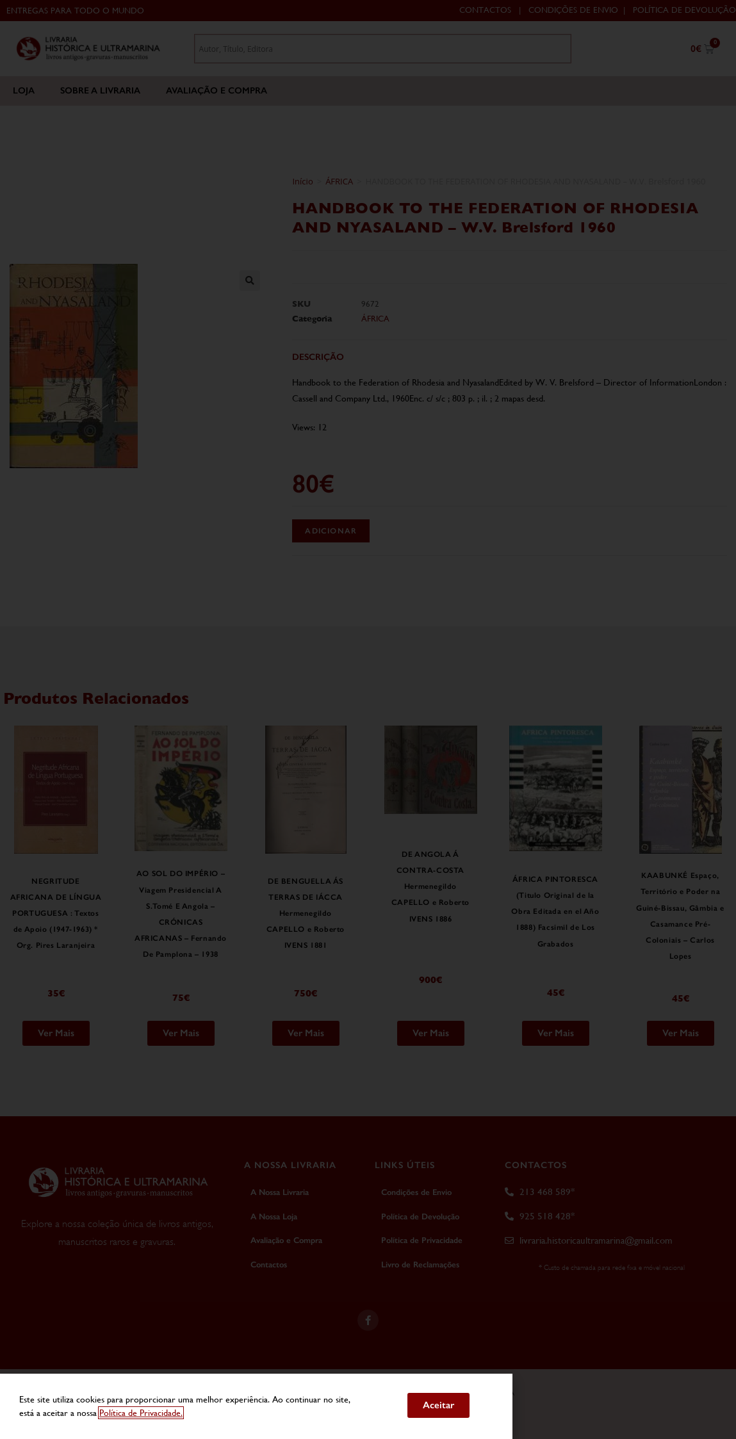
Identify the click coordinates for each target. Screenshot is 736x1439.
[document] (368, 719)
